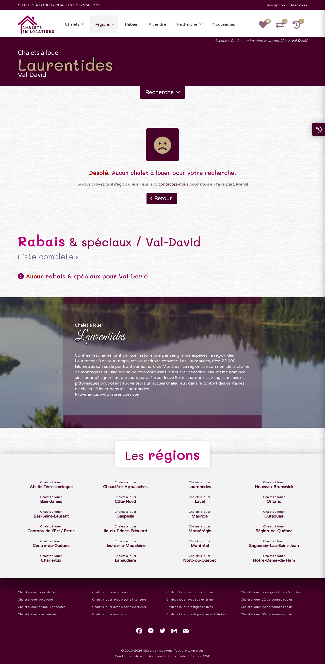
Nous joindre (177, 656)
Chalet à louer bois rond (35, 599)
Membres (299, 5)
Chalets (72, 24)
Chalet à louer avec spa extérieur (190, 599)
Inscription (276, 5)
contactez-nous (173, 184)
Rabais (131, 24)
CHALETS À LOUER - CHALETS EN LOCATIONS (59, 5)
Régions (102, 24)
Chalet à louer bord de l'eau (38, 592)
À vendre (157, 24)
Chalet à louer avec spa (109, 614)
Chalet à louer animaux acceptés (41, 607)
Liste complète (46, 256)
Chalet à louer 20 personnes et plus (266, 607)
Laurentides (277, 41)
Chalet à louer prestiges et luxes (189, 607)
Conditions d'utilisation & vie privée (140, 656)
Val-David (299, 41)
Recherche (187, 24)
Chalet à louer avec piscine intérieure (119, 599)
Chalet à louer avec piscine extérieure (119, 607)
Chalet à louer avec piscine (111, 592)
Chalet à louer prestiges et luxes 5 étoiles (270, 592)
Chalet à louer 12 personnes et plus (266, 599)
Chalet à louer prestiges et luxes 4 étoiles (196, 614)
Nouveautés (223, 24)
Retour (163, 198)
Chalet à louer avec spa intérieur (189, 592)
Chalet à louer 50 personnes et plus (266, 614)
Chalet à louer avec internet (38, 614)
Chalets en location (247, 41)
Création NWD (199, 656)
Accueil (220, 41)
